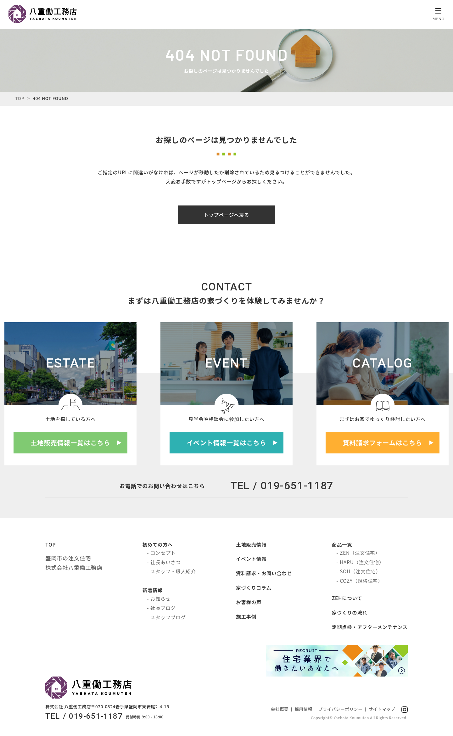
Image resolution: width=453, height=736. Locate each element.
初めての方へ (158, 545)
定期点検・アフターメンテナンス (370, 627)
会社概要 (279, 710)
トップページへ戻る (226, 215)
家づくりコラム (253, 588)
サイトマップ (382, 710)
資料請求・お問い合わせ (264, 573)
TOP (19, 99)
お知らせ (160, 599)
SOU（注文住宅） (360, 572)
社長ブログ (163, 608)
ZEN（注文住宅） (360, 553)
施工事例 (246, 617)
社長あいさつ (165, 562)
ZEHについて (347, 598)
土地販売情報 (251, 545)
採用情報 (303, 710)
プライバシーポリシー (340, 710)
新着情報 (153, 591)
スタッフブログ (168, 618)
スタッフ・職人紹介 (173, 572)
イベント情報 (251, 559)
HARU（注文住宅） (362, 562)
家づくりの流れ (349, 613)
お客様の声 (248, 602)
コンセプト (163, 553)
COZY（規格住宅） (361, 581)
